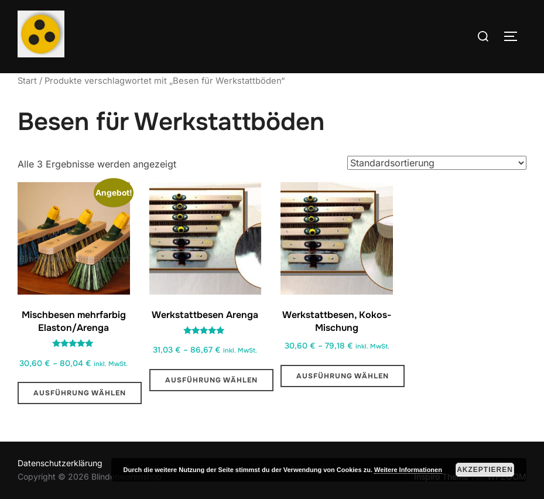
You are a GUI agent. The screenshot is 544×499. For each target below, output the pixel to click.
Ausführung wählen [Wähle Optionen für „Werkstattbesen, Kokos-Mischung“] (342, 376)
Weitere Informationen (408, 469)
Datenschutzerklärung (60, 463)
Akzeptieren (485, 470)
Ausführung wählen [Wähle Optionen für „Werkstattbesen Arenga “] (211, 380)
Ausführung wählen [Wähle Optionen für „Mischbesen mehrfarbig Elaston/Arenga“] (79, 393)
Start (27, 81)
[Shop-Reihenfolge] (436, 163)
